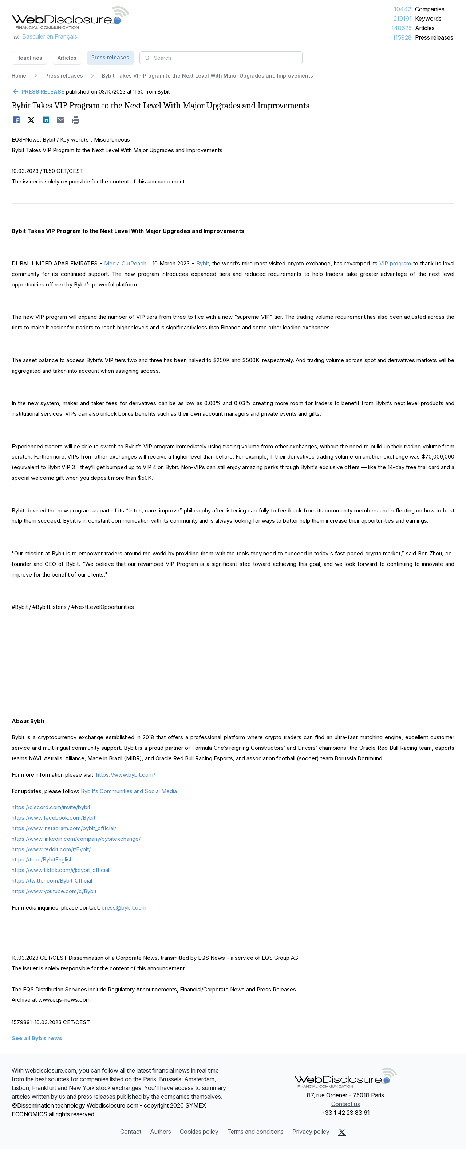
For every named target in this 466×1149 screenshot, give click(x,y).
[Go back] (38, 92)
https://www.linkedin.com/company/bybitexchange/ (76, 838)
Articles (425, 28)
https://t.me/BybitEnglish (42, 859)
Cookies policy (199, 1131)
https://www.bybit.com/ (125, 774)
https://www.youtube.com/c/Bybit (54, 891)
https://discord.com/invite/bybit (51, 807)
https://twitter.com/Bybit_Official (52, 880)
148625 (401, 28)
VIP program (395, 263)
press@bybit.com (124, 907)
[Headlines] (70, 17)
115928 (402, 37)
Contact (130, 1131)
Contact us (345, 1104)
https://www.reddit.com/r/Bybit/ (51, 849)
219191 (403, 18)
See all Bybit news (37, 1038)
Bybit (202, 263)
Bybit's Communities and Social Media (129, 791)
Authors (160, 1131)
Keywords (428, 18)
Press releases (434, 37)
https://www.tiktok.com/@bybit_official (60, 870)
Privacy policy (310, 1131)
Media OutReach (125, 263)
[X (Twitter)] (342, 1132)
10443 (403, 9)
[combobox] (221, 57)
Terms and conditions (255, 1131)
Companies (430, 9)
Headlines (29, 58)
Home (19, 75)
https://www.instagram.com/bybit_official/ (64, 828)
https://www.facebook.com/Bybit (53, 817)
